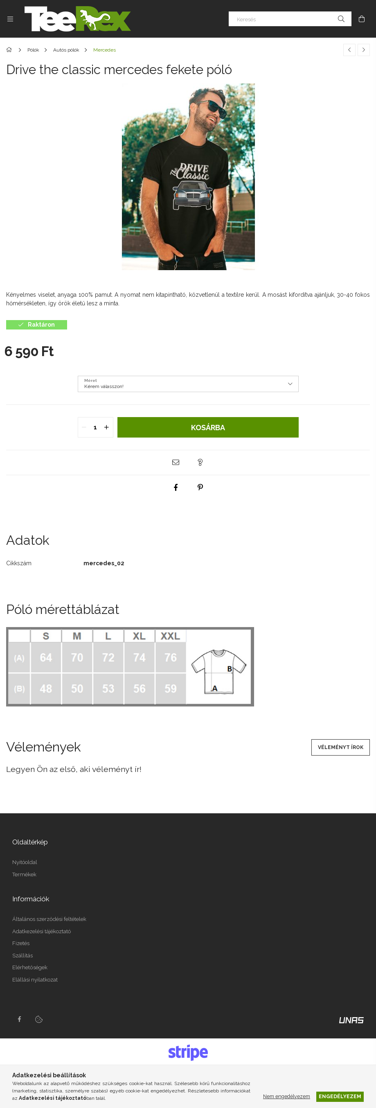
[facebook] (176, 487)
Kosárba (208, 427)
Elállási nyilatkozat (35, 980)
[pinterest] (200, 487)
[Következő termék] (364, 50)
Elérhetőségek (29, 967)
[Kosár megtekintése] (361, 18)
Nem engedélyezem (286, 1096)
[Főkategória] (10, 50)
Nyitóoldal (24, 862)
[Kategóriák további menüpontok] (10, 18)
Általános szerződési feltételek (49, 919)
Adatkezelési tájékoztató (41, 931)
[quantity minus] (84, 427)
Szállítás (22, 955)
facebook (19, 1019)
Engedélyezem (340, 1096)
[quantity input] (95, 427)
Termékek (24, 874)
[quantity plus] (107, 427)
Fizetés (20, 943)
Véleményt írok (340, 747)
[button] (176, 462)
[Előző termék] (349, 50)
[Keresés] (290, 18)
